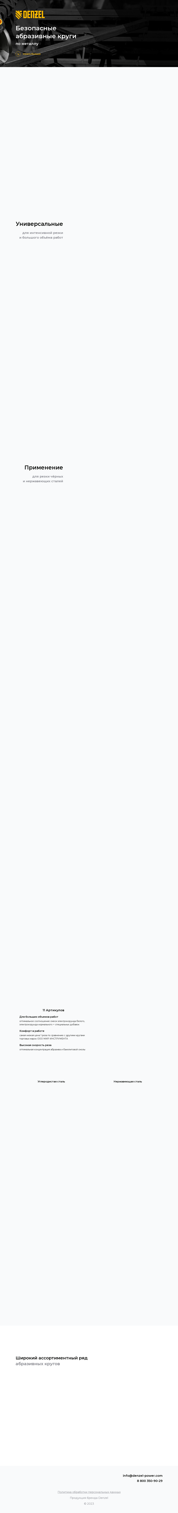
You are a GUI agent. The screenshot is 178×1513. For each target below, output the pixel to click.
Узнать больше (32, 54)
